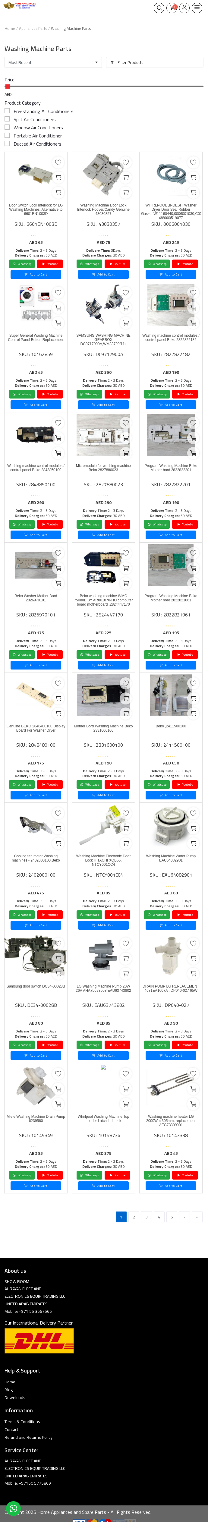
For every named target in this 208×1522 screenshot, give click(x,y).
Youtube (50, 264)
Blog (9, 1390)
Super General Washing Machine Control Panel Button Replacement (36, 337)
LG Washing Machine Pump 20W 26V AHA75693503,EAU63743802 (103, 988)
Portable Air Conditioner (38, 136)
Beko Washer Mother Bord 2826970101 (36, 598)
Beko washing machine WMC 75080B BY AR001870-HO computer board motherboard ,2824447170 (103, 600)
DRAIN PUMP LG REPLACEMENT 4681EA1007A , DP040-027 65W (171, 988)
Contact (11, 1429)
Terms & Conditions (22, 1422)
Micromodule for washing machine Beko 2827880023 (103, 468)
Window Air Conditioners (38, 127)
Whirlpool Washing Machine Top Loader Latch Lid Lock (103, 1118)
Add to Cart (35, 274)
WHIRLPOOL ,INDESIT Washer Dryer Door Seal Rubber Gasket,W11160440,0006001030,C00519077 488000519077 (171, 211)
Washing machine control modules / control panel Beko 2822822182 (171, 337)
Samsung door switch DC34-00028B (36, 986)
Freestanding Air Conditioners (44, 111)
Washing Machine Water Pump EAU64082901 (171, 858)
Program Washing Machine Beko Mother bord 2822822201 (171, 468)
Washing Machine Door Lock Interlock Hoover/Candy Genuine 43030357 (103, 209)
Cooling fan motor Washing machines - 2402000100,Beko (36, 858)
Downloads (15, 1397)
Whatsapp (22, 264)
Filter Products (126, 62)
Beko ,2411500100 (171, 726)
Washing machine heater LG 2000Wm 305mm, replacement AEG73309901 (171, 1120)
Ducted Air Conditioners (37, 144)
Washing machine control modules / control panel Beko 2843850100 (36, 468)
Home (10, 28)
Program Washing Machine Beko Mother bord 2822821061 (171, 598)
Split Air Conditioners (35, 119)
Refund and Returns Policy (28, 1437)
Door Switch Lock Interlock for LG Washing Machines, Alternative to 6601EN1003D (36, 209)
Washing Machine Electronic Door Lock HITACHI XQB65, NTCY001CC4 (103, 860)
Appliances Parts (33, 28)
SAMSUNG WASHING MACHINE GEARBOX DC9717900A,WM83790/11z (103, 339)
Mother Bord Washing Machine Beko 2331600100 (103, 728)
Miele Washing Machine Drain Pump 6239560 (36, 1118)
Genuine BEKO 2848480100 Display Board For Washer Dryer (36, 728)
